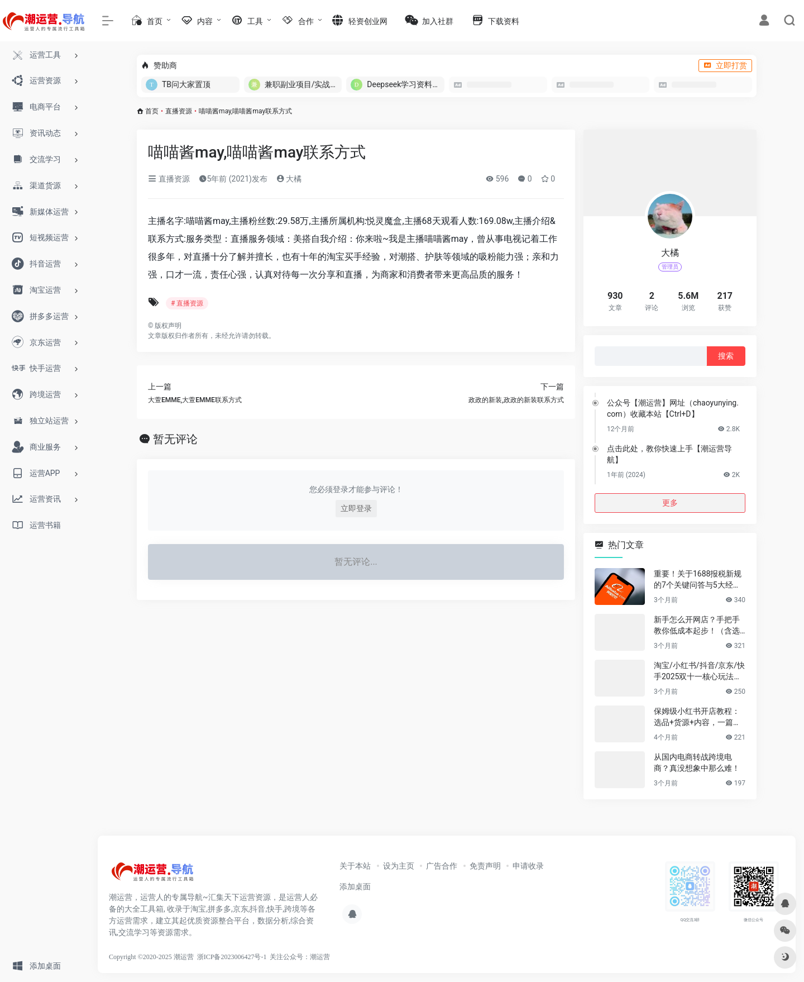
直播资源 (178, 111)
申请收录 (528, 865)
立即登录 (356, 508)
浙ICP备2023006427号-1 (232, 957)
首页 (152, 111)
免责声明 (485, 865)
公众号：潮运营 (306, 957)
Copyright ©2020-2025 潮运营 (151, 957)
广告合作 (441, 865)
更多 (670, 502)
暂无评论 (175, 439)
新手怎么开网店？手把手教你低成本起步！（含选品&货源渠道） (697, 625)
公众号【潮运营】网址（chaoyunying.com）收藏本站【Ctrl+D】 (673, 408)
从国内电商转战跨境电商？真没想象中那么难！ (697, 762)
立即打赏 (725, 65)
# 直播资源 (187, 303)
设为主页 (398, 865)
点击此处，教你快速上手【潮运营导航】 (669, 454)
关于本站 (355, 865)
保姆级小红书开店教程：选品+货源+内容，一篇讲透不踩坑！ (697, 717)
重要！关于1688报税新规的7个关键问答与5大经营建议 (697, 579)
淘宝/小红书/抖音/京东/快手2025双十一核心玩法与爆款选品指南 (699, 671)
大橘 (289, 178)
